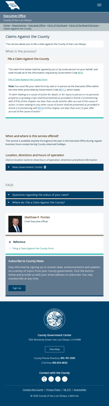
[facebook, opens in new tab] (44, 379)
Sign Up (17, 288)
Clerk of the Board (57, 25)
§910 (80, 72)
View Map (56, 349)
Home (6, 25)
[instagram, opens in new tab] (64, 379)
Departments (19, 25)
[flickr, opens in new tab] (58, 379)
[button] (99, 5)
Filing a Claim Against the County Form (31, 248)
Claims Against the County (17, 28)
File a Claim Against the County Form (27, 79)
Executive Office (14, 16)
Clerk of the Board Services (83, 25)
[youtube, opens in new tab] (51, 379)
